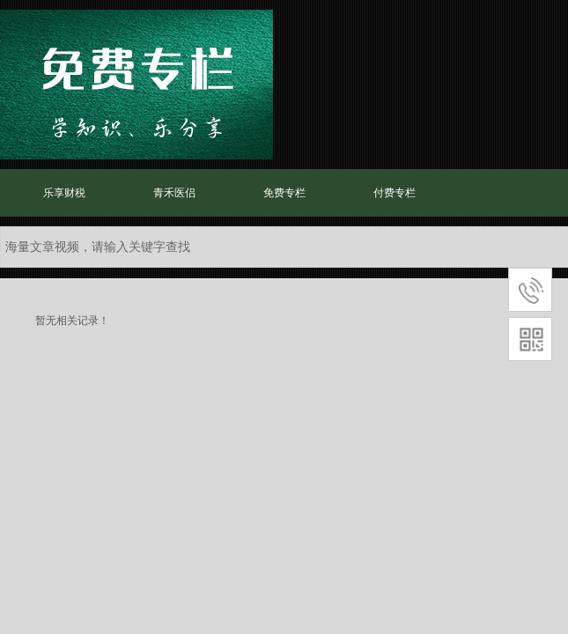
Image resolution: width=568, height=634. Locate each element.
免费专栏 (284, 193)
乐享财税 (64, 193)
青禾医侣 (174, 193)
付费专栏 (394, 193)
